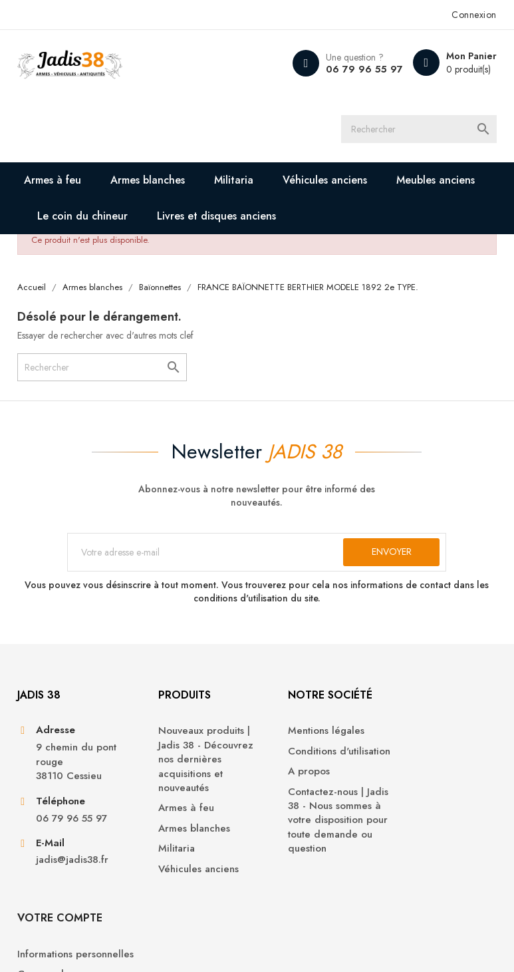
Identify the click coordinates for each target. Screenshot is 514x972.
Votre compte (434, 699)
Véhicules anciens (325, 180)
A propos (288, 776)
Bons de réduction (434, 831)
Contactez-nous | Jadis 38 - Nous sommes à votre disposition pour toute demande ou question (317, 824)
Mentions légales (305, 735)
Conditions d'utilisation (318, 755)
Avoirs (405, 790)
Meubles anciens (436, 180)
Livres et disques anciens (217, 216)
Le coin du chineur (83, 216)
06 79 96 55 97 (364, 69)
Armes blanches (148, 180)
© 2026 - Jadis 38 (56, 945)
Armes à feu (53, 180)
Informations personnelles (421, 742)
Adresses (412, 811)
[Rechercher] (423, 130)
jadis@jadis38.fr (73, 865)
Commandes (420, 770)
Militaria (234, 180)
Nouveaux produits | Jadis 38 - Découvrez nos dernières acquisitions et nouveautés (189, 764)
